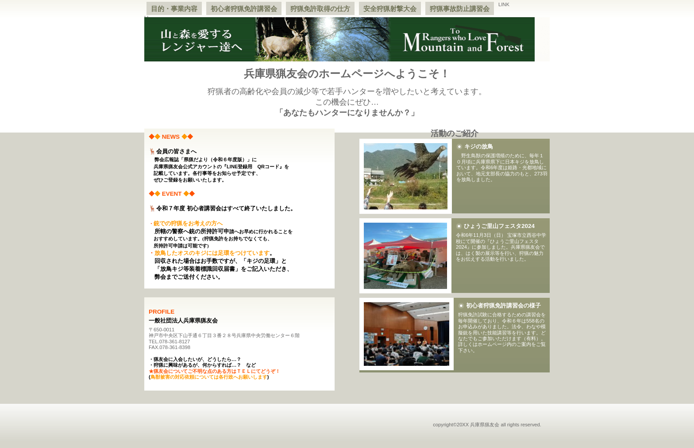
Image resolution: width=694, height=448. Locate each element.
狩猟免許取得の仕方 (320, 8)
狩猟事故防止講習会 (460, 8)
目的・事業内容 (174, 8)
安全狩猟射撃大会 (389, 8)
